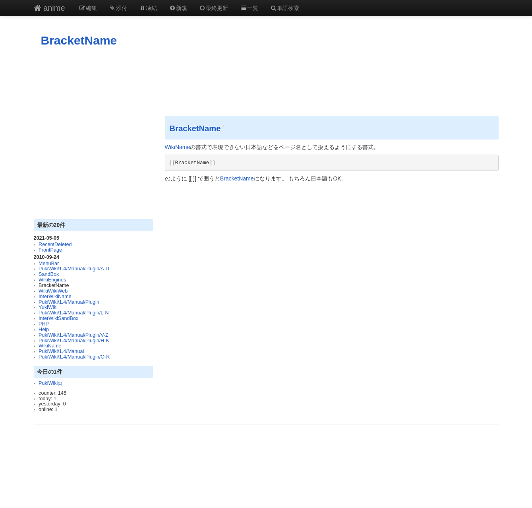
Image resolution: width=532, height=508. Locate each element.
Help (44, 329)
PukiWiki (50, 383)
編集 (88, 8)
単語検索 (285, 8)
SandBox (49, 274)
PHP (44, 324)
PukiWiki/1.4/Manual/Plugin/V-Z (73, 335)
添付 (118, 8)
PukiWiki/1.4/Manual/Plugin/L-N (73, 313)
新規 (178, 8)
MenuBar (49, 263)
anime (49, 8)
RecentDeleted (55, 244)
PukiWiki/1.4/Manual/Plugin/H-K (74, 340)
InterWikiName (55, 296)
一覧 (249, 8)
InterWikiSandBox (58, 318)
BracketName (79, 40)
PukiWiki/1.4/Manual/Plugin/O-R (74, 357)
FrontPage (50, 250)
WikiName (50, 346)
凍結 (148, 8)
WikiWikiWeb (53, 291)
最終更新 (213, 8)
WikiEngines (52, 280)
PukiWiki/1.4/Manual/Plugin (69, 302)
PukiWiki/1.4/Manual (61, 351)
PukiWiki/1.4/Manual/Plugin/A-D (74, 268)
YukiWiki (48, 307)
